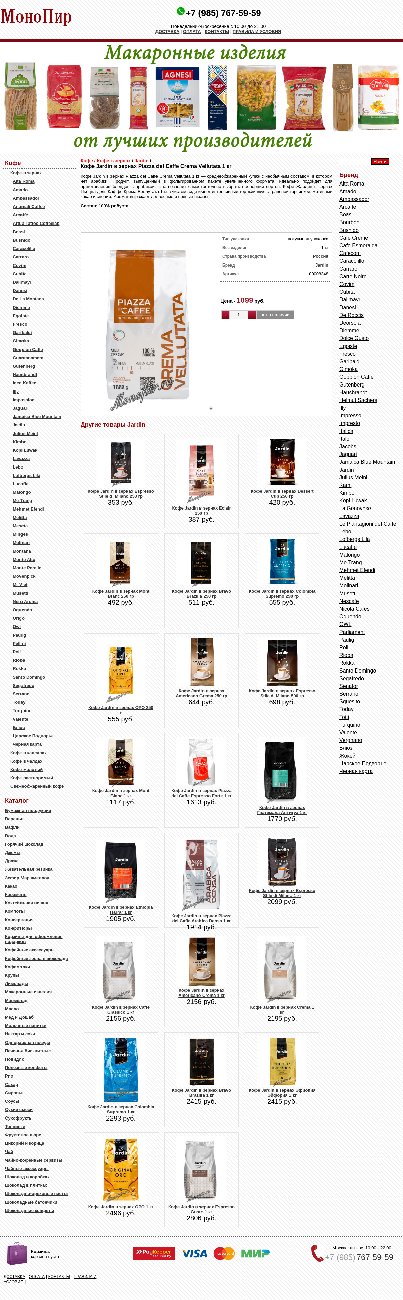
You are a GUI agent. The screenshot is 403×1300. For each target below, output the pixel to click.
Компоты (15, 911)
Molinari (21, 542)
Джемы (12, 852)
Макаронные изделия (28, 991)
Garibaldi (22, 332)
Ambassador (26, 198)
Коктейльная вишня (26, 902)
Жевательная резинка (28, 869)
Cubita (19, 273)
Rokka (19, 668)
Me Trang (22, 500)
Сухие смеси (19, 1109)
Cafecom (350, 253)
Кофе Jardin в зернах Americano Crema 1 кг (201, 993)
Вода (10, 835)
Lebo (18, 467)
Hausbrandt (25, 374)
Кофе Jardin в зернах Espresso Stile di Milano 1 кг (282, 893)
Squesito (349, 701)
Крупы (12, 975)
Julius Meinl (25, 433)
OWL (345, 624)
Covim (19, 265)
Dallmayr (22, 282)
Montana (22, 551)
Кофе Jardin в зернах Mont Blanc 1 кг (121, 793)
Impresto (349, 423)
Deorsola (350, 323)
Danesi (20, 290)
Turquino (22, 710)
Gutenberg (24, 366)
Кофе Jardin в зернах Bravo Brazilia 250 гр (201, 593)
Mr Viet (20, 584)
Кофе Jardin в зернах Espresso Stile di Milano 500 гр (282, 693)
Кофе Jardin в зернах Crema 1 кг (282, 1010)
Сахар (11, 1084)
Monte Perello (27, 567)
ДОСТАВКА (167, 31)
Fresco (20, 324)
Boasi (19, 231)
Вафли (12, 827)
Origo (19, 618)
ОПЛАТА (192, 31)
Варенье (14, 818)
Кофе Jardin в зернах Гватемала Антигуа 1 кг (282, 810)
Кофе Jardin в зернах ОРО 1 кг (121, 1206)
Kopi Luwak (25, 450)
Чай (9, 1151)
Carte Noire (353, 276)
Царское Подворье (33, 735)
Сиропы (14, 1092)
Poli (17, 651)
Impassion (23, 399)
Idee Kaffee (24, 382)
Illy (16, 391)
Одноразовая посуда (27, 1042)
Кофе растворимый (31, 777)
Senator (348, 686)
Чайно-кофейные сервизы (33, 1160)
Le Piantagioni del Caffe (367, 524)
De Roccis (351, 315)
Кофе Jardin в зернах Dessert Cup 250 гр (282, 494)
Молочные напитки (25, 1025)
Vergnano (350, 740)
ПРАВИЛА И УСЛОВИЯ (257, 31)
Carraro (21, 256)
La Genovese (355, 508)
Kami (345, 485)
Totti (344, 717)
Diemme (21, 307)
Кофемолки (17, 966)
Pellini (19, 643)
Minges (20, 534)
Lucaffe (20, 483)
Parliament (352, 632)
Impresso (350, 415)
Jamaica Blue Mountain (37, 416)
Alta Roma (23, 181)
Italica (346, 431)
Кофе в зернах (26, 172)
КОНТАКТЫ (217, 31)
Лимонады (16, 983)
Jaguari (20, 408)
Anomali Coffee (29, 206)
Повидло (15, 1059)
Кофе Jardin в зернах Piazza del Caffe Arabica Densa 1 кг (201, 918)
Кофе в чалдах (26, 761)
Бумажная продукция (28, 810)
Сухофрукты (19, 1118)
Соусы (12, 1101)
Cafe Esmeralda (358, 245)
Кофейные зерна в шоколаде (36, 958)
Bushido (21, 240)
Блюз (19, 727)
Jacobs (347, 446)
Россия (320, 256)
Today (19, 702)
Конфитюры (18, 928)
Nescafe (349, 601)
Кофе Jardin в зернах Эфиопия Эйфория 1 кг (282, 1093)
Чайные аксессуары (27, 1168)
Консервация (19, 919)
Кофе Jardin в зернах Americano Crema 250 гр (201, 693)
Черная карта (27, 744)
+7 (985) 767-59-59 (223, 13)
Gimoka (21, 340)
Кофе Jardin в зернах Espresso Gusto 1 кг (201, 1209)
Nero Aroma (25, 601)
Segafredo (23, 685)
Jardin (142, 160)
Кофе (87, 160)
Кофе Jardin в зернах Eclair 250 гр (201, 510)
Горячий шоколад (24, 844)
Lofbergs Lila (26, 475)
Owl (17, 626)
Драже (12, 860)
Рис (9, 1076)
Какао (11, 886)
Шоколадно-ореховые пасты (36, 1193)
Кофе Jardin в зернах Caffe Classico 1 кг (121, 1010)
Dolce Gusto (354, 338)
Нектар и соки (20, 1034)
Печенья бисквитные (28, 1050)
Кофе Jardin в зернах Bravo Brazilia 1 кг (201, 1093)
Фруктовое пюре (23, 1134)
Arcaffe (20, 214)
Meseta (20, 525)
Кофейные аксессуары (30, 949)
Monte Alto (24, 559)
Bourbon (349, 222)
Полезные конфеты (26, 1067)
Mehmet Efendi (28, 509)
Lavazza (21, 458)
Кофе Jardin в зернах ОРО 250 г (120, 710)
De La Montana (28, 298)
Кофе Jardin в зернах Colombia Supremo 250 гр (282, 593)
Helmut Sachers (358, 400)
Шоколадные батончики (31, 1202)
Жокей (347, 756)
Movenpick (24, 576)
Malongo (22, 492)
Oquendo (22, 609)
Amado (20, 189)
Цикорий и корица (24, 1143)
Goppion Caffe (28, 349)
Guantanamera (28, 357)
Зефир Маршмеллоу (27, 877)
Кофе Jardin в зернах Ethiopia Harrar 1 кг (121, 910)
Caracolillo (24, 248)
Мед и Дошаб (19, 1017)
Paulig (19, 635)
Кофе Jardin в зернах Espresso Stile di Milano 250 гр (121, 494)
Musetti (20, 593)
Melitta (20, 517)
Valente (20, 719)
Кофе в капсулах (28, 752)
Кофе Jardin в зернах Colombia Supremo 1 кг (121, 1109)
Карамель (16, 894)
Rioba (19, 660)
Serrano (21, 693)
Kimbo (19, 441)
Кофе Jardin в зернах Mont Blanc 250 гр (121, 593)
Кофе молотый (26, 769)
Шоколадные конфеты (29, 1210)
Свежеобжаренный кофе (37, 786)
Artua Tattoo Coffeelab (36, 223)
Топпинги (15, 1126)
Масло (12, 1008)
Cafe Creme (353, 238)
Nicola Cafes (354, 609)
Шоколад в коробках (27, 1176)
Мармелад (16, 1000)
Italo (344, 439)
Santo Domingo (29, 677)
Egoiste (21, 315)
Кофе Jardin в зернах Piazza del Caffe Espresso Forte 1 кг (201, 793)
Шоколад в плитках (26, 1185)
